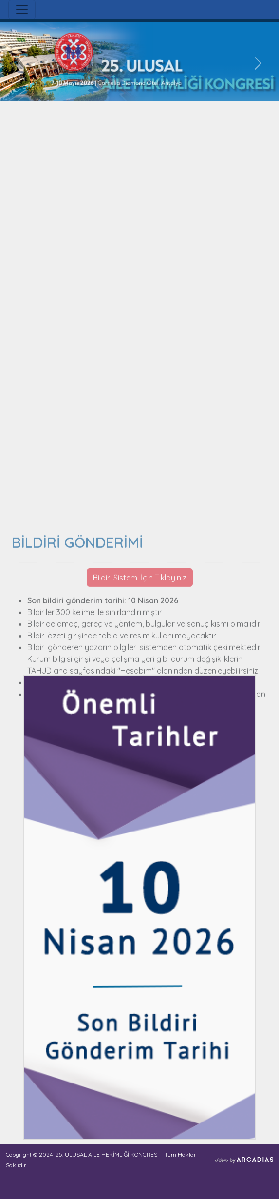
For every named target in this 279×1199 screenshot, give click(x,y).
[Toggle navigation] (22, 9)
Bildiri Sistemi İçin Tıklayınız (139, 653)
